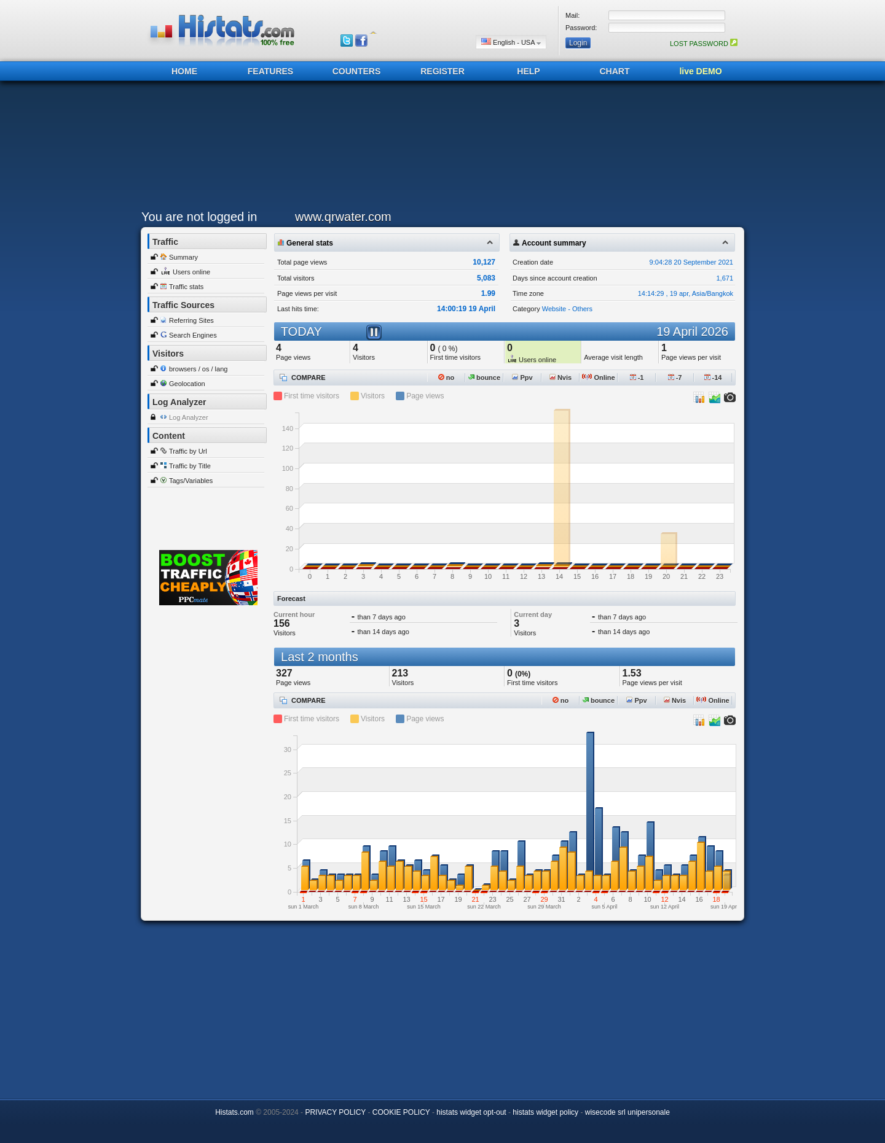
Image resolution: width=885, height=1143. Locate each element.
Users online (191, 272)
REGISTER (442, 71)
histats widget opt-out (471, 1112)
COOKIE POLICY (401, 1112)
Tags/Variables (191, 480)
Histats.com (234, 1112)
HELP (528, 71)
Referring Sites (191, 320)
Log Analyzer (188, 417)
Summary (183, 257)
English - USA (511, 42)
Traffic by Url (188, 451)
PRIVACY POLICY (335, 1112)
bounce (484, 377)
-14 (713, 377)
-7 (675, 377)
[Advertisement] (439, 148)
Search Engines (193, 335)
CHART (615, 71)
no (446, 377)
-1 (637, 377)
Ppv (522, 377)
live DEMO (700, 71)
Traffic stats (186, 286)
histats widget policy (545, 1112)
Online (598, 377)
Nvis (560, 377)
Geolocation (187, 383)
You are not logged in (199, 216)
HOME (184, 71)
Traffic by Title (190, 466)
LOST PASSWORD (704, 43)
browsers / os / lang (198, 369)
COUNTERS (356, 71)
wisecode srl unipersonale (627, 1112)
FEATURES (270, 71)
